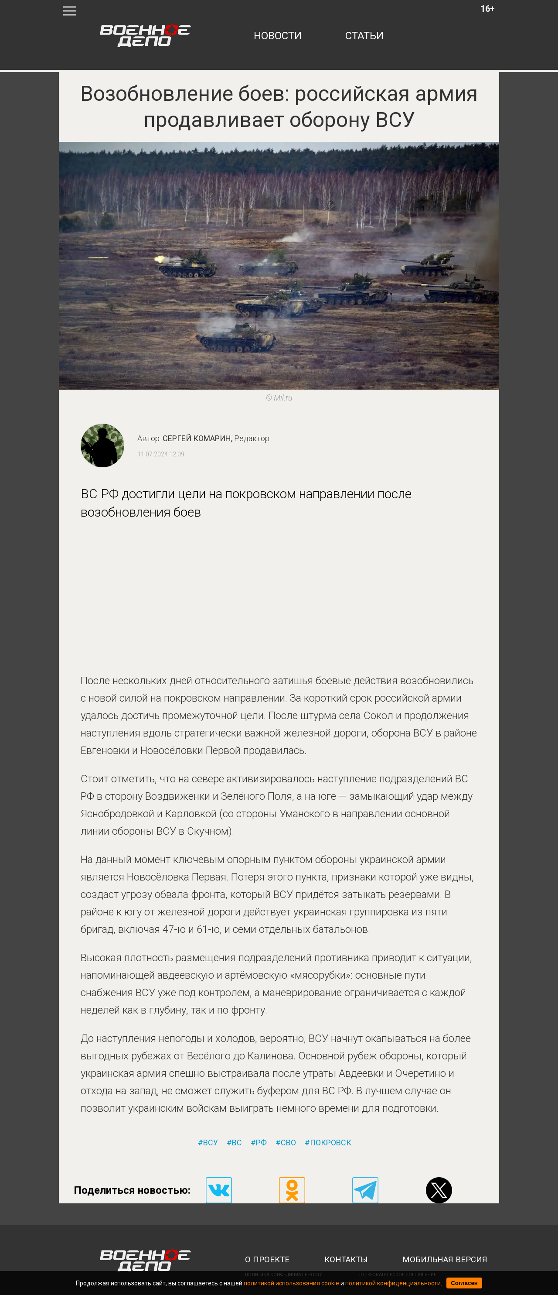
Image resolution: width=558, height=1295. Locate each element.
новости (278, 36)
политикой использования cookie (291, 1283)
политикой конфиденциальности (393, 1283)
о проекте (267, 1259)
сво (288, 1143)
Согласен (464, 1283)
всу (210, 1143)
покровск (330, 1143)
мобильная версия (444, 1259)
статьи (364, 36)
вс (237, 1143)
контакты (345, 1259)
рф (261, 1143)
